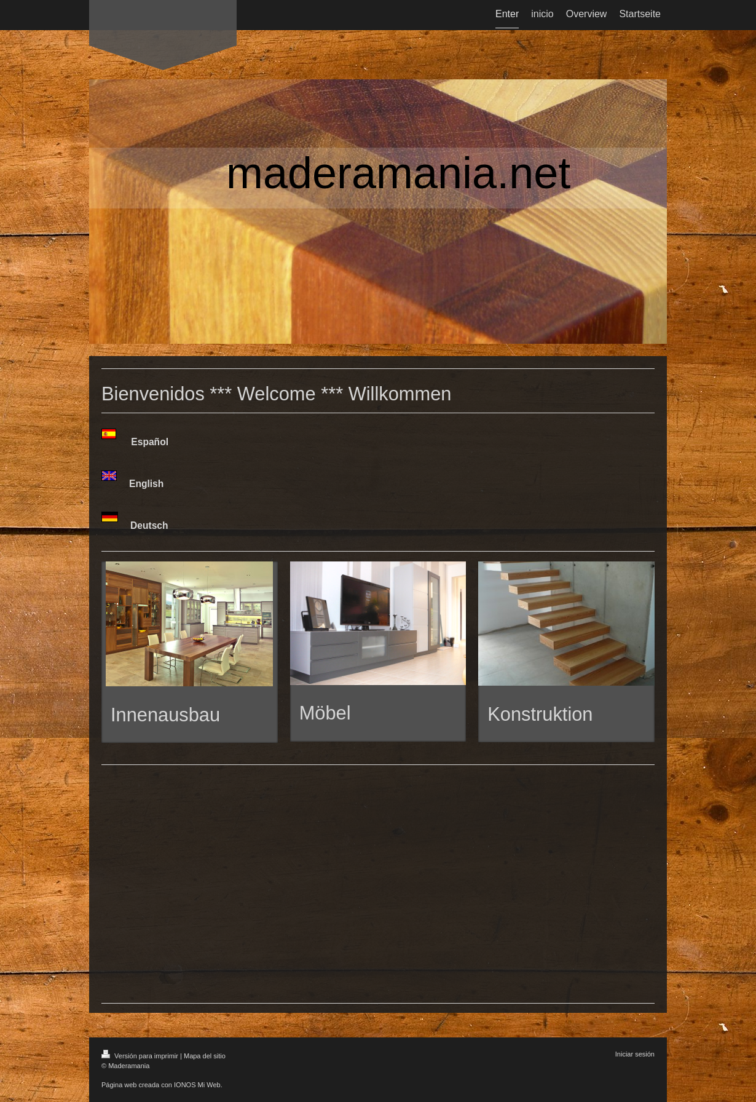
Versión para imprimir (140, 1056)
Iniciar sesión (635, 1054)
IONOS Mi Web (197, 1084)
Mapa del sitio (205, 1056)
